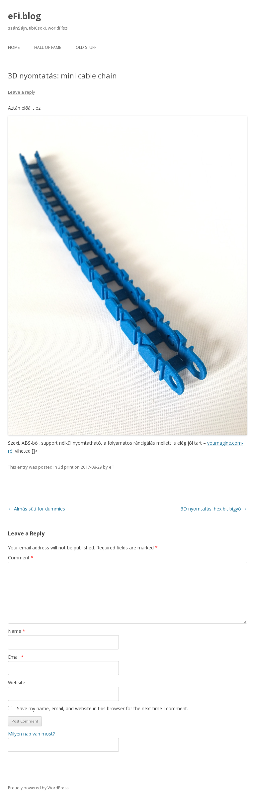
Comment (21, 557)
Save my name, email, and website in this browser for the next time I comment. (102, 708)
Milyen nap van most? (31, 734)
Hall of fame (47, 47)
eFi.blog (24, 16)
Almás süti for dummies (36, 509)
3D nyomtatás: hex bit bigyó (214, 509)
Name (16, 631)
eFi (112, 467)
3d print (65, 467)
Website (16, 682)
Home (14, 47)
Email (16, 657)
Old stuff (86, 47)
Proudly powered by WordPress (38, 788)
